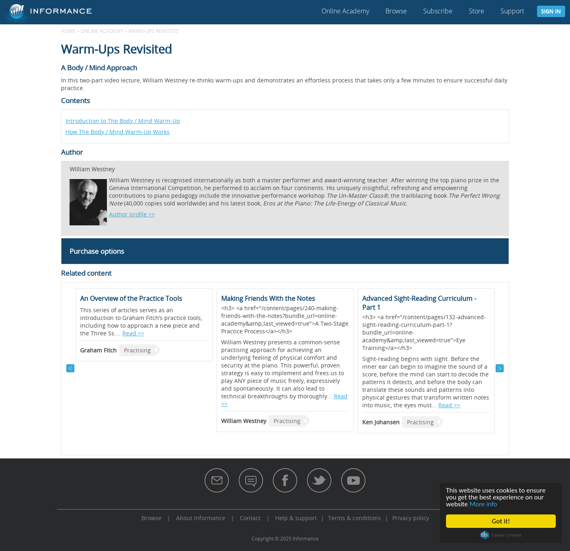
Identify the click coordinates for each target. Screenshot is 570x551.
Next (500, 368)
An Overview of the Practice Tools (131, 298)
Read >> (133, 333)
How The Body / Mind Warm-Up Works (117, 132)
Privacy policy (410, 518)
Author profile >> (132, 214)
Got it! (501, 521)
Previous (70, 368)
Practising (137, 350)
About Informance (200, 518)
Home (68, 31)
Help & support (296, 518)
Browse (396, 10)
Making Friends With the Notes (268, 298)
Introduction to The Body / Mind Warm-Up (122, 121)
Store (476, 10)
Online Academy (345, 10)
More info (483, 504)
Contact (250, 518)
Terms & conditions (354, 518)
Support (512, 10)
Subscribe (438, 10)
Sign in (551, 11)
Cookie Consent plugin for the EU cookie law (501, 535)
